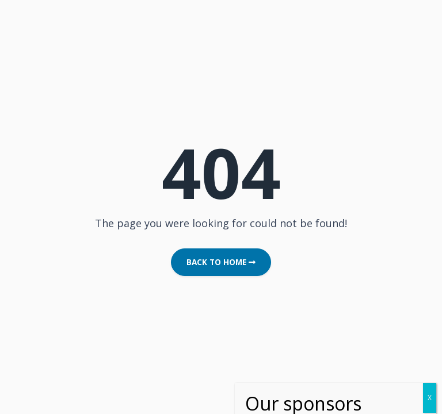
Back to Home (221, 262)
